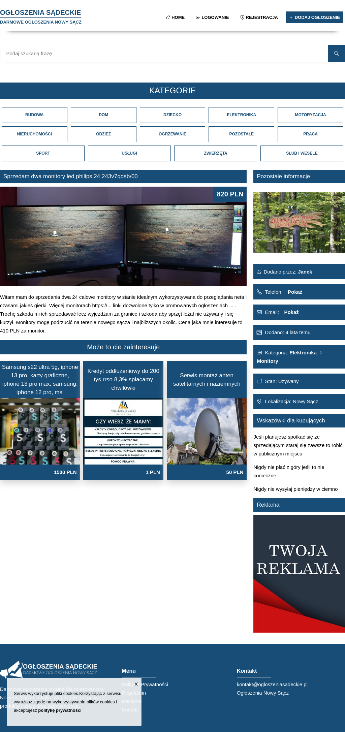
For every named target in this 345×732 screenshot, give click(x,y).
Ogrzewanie (172, 134)
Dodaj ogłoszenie (314, 17)
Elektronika (241, 115)
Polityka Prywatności (145, 684)
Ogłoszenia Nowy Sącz (263, 693)
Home (176, 17)
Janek (304, 272)
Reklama (132, 701)
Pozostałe (241, 134)
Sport (43, 153)
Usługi (129, 153)
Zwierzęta (215, 153)
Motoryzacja (310, 115)
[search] (336, 53)
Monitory (267, 361)
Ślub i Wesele (301, 153)
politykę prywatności (60, 710)
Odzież (103, 134)
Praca (310, 134)
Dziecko (172, 115)
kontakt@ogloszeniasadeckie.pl (272, 684)
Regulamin (134, 693)
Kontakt (130, 709)
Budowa (34, 115)
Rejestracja (259, 17)
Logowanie (213, 17)
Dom (103, 115)
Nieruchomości (34, 134)
